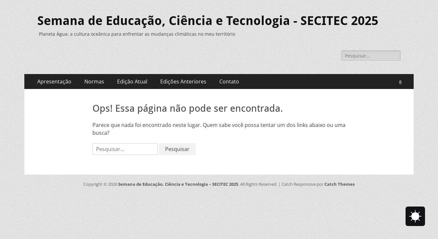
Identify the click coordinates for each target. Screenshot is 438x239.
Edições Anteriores (183, 81)
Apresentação (54, 81)
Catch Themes (339, 184)
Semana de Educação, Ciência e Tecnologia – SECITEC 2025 (178, 184)
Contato (229, 81)
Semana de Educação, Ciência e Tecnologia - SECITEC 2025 (207, 21)
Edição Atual (132, 81)
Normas (94, 81)
